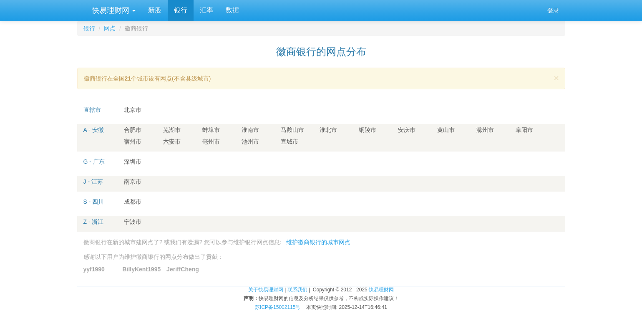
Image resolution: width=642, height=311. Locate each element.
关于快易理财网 (265, 290)
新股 (154, 10)
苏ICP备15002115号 (277, 307)
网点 (110, 28)
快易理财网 (113, 10)
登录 (553, 10)
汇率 (206, 10)
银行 (180, 10)
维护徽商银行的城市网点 (318, 242)
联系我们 (297, 290)
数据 (232, 10)
